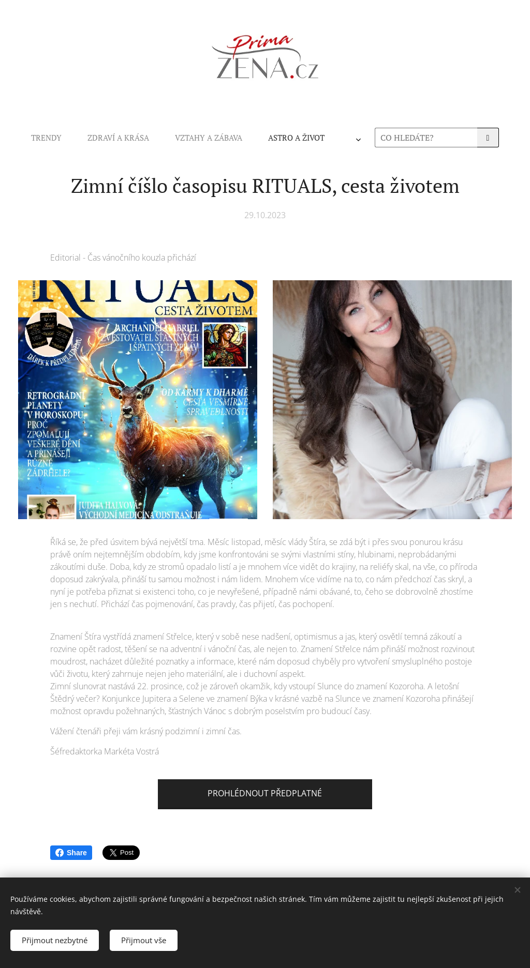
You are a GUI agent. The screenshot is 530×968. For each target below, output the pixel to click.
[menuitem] (126, 137)
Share (71, 853)
